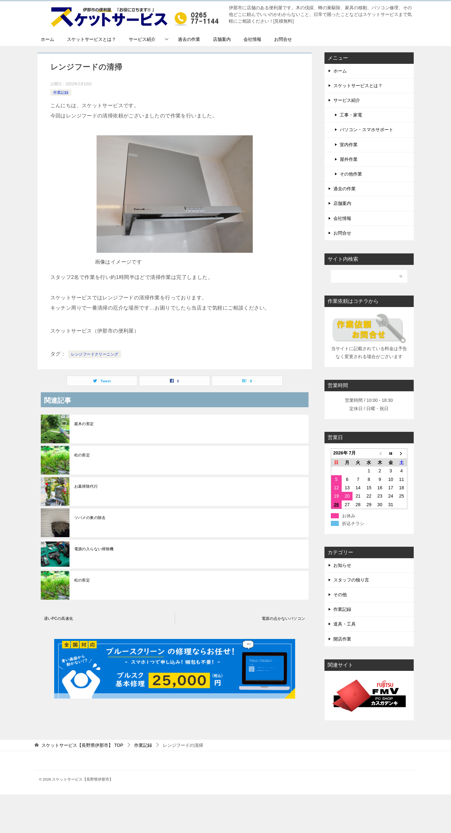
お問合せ (283, 39)
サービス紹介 (142, 39)
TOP (82, 745)
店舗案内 (222, 39)
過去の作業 (189, 39)
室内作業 (349, 144)
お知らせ (342, 565)
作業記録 (61, 92)
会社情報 (252, 39)
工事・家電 (351, 114)
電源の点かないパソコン (283, 618)
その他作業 (351, 173)
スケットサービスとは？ (91, 39)
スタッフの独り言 (351, 579)
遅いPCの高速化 (58, 618)
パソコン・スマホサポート (366, 129)
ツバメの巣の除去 (90, 517)
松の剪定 (82, 455)
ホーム (47, 39)
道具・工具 (344, 624)
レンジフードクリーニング (95, 354)
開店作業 (342, 639)
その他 (340, 594)
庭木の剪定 (84, 424)
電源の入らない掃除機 (94, 549)
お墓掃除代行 (86, 486)
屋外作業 (349, 159)
